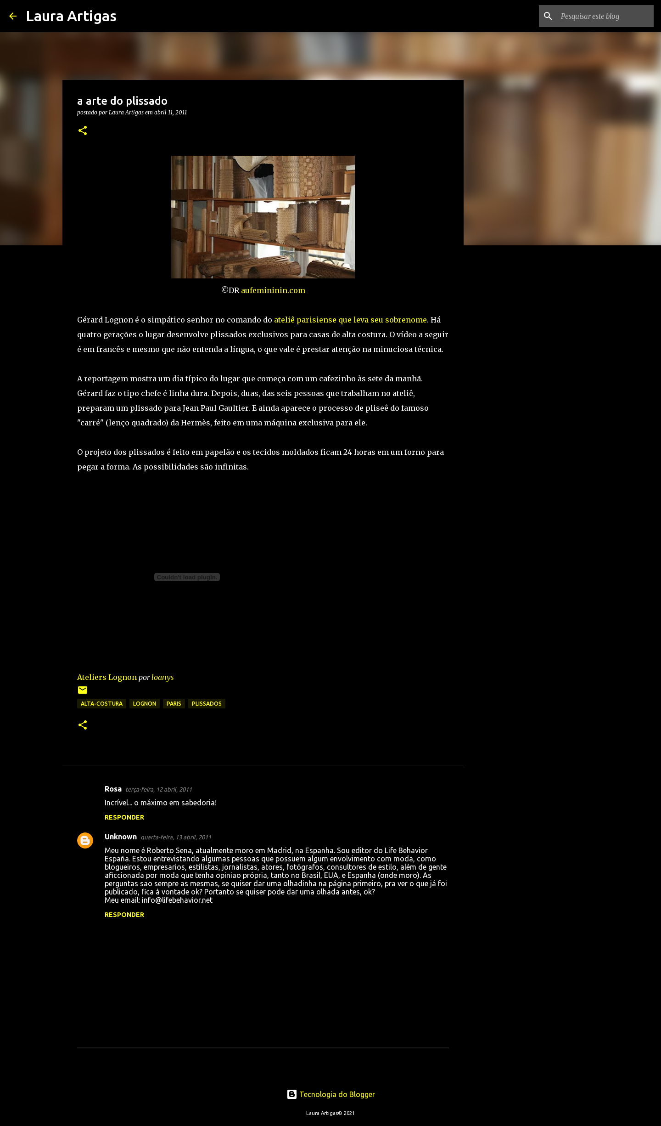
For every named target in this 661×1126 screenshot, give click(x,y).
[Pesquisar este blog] (605, 16)
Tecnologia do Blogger (330, 1094)
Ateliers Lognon (107, 677)
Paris (174, 704)
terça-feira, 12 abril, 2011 (158, 789)
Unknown (121, 836)
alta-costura (102, 704)
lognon (144, 704)
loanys (162, 677)
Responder (124, 817)
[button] (82, 131)
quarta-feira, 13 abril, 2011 (175, 837)
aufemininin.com (273, 290)
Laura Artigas (71, 15)
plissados (207, 704)
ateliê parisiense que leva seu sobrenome (350, 319)
